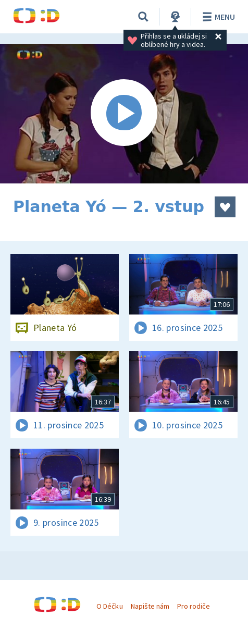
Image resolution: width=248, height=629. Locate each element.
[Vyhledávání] (143, 16)
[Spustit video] (124, 113)
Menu (217, 16)
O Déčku (109, 606)
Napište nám (150, 606)
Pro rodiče (193, 606)
